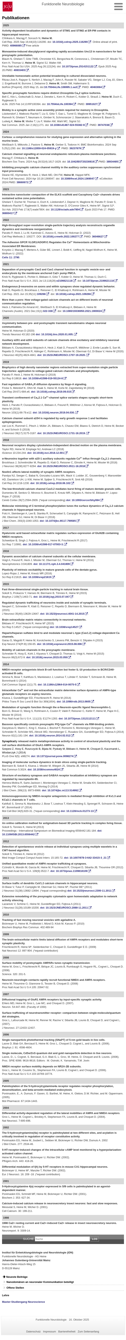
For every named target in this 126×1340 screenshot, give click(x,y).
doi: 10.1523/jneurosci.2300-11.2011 (89, 890)
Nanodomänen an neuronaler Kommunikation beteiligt (40, 1282)
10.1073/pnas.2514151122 (77, 66)
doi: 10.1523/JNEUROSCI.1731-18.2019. (61, 433)
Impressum (49, 1331)
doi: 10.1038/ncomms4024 (44, 769)
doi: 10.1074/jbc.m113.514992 (60, 790)
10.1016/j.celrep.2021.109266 (73, 294)
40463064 (96, 87)
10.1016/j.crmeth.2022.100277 (61, 236)
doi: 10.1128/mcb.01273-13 (77, 811)
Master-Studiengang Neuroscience (23, 1301)
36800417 (8, 213)
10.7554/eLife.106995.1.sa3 (60, 87)
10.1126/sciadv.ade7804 (65, 209)
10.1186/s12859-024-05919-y (39, 148)
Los (94, 1239)
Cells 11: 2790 (10, 257)
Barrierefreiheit (66, 1331)
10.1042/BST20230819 (80, 161)
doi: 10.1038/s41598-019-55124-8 (43, 378)
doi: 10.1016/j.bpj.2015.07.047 (51, 596)
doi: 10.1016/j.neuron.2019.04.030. (54, 412)
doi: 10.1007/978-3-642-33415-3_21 (85, 857)
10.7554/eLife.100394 (60, 104)
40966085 (16, 45)
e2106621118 (64, 280)
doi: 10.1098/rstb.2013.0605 (73, 701)
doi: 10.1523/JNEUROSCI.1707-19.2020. (61, 355)
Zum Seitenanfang (88, 1331)
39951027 (91, 104)
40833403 (19, 70)
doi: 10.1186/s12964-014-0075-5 (57, 684)
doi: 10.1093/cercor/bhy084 (82, 500)
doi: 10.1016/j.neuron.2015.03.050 (46, 657)
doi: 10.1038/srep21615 (37, 577)
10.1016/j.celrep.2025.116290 (70, 41)
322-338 (48, 311)
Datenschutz (33, 1331)
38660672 (22, 182)
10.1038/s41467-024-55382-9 (67, 124)
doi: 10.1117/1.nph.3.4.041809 (51, 564)
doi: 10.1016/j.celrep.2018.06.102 (50, 483)
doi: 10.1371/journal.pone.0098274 (52, 756)
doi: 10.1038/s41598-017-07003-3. (43, 544)
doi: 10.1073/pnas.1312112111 (77, 718)
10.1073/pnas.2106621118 (98, 280)
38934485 (112, 161)
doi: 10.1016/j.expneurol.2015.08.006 (59, 644)
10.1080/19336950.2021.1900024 (82, 311)
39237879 (75, 148)
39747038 (103, 124)
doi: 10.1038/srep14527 (64, 627)
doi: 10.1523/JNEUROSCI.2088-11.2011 (64, 907)
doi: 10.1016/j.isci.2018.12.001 (45, 452)
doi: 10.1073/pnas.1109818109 (68, 871)
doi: (58, 520)
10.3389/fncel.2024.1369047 (77, 178)
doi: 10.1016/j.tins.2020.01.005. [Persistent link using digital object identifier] (54, 334)
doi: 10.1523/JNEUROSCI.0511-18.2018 (61, 466)
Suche (28, 1239)
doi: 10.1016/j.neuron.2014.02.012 (49, 735)
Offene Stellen (15, 1287)
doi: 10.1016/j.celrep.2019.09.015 (51, 391)
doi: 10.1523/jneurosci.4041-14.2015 (62, 613)
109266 (41, 294)
